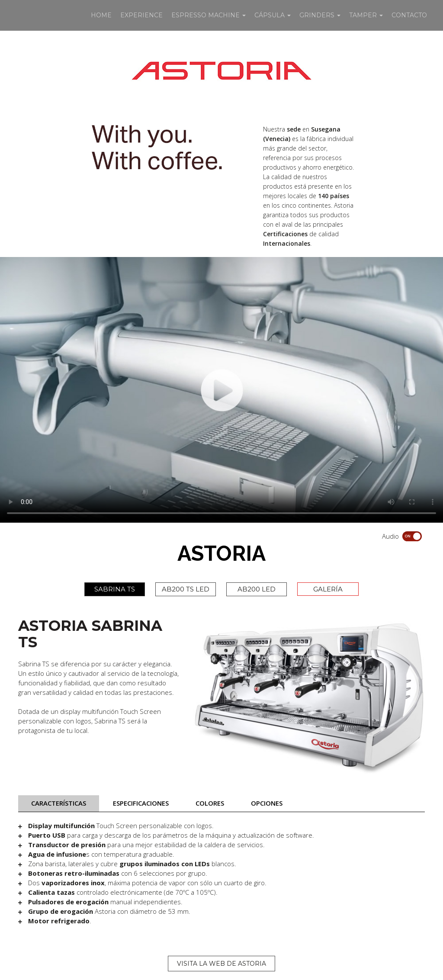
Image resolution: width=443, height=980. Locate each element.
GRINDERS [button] (319, 15)
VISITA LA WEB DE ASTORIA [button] (221, 963)
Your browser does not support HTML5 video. (221, 390)
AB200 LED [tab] (257, 589)
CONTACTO (409, 15)
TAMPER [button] (366, 15)
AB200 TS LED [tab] (185, 589)
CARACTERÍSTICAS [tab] (58, 803)
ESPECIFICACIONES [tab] (141, 803)
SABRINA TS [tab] (114, 589)
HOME (101, 15)
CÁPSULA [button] (272, 15)
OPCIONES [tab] (266, 803)
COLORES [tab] (210, 803)
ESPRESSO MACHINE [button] (208, 15)
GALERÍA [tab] (328, 589)
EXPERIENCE (141, 15)
